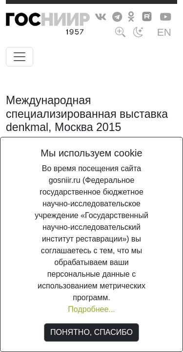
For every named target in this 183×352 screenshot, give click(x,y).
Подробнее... (91, 309)
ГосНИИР (66, 25)
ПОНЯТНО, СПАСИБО (91, 332)
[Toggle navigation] (19, 56)
